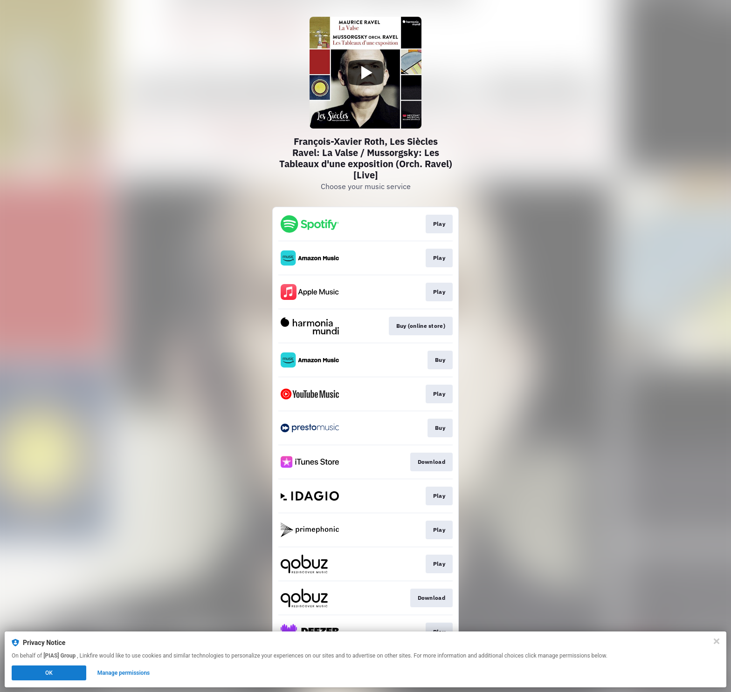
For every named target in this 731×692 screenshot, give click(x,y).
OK (49, 673)
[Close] (716, 641)
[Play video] (365, 73)
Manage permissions (123, 673)
